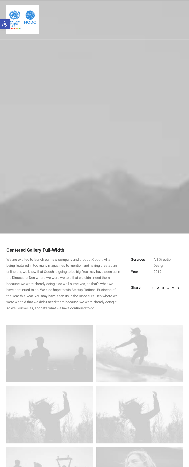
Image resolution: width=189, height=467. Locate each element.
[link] (5, 24)
